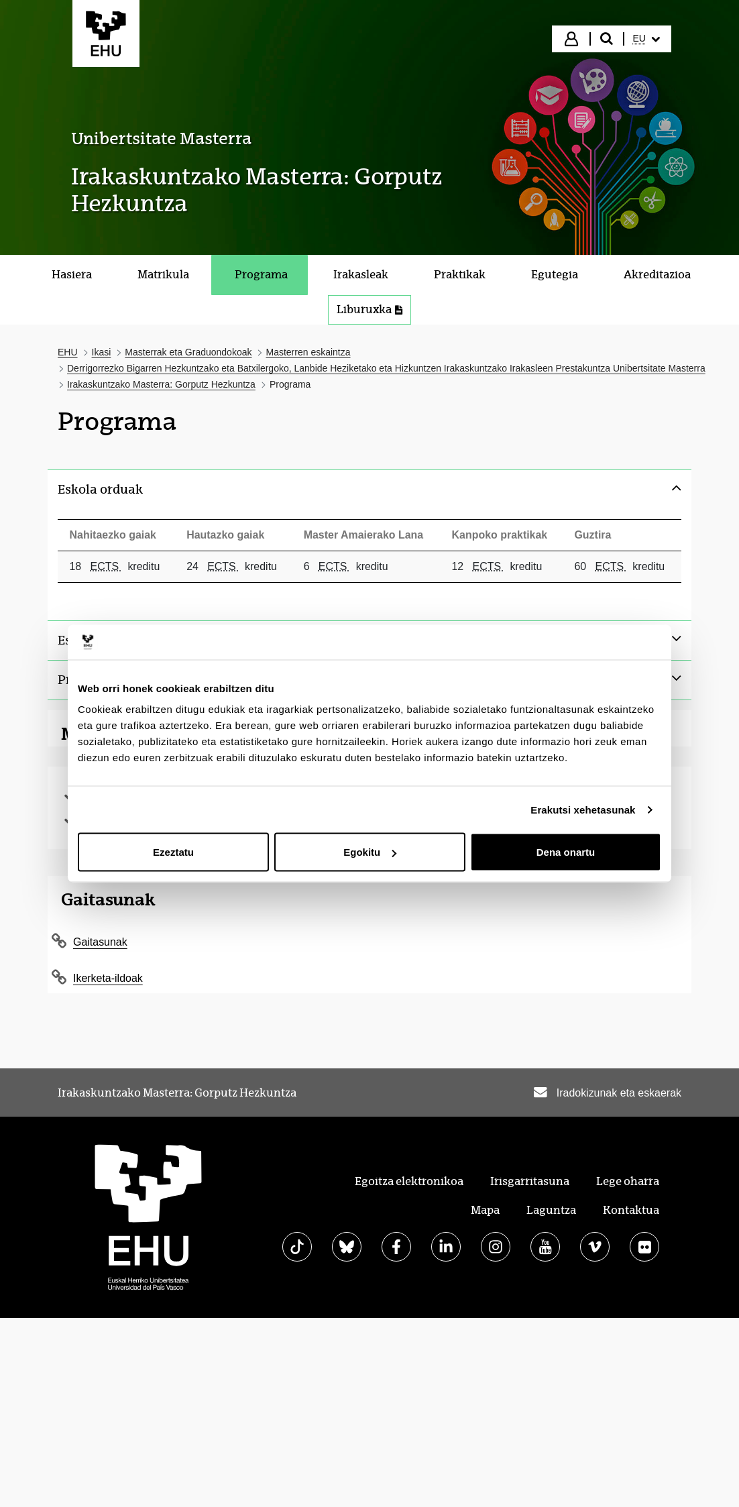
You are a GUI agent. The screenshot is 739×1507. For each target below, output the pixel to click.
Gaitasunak (100, 942)
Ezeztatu (173, 852)
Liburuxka (373, 313)
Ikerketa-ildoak (108, 978)
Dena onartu (565, 852)
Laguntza (551, 1210)
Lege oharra (627, 1181)
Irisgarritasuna (529, 1181)
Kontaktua (631, 1210)
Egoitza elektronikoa (409, 1181)
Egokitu (369, 852)
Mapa (485, 1210)
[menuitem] (646, 38)
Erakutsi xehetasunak (582, 809)
